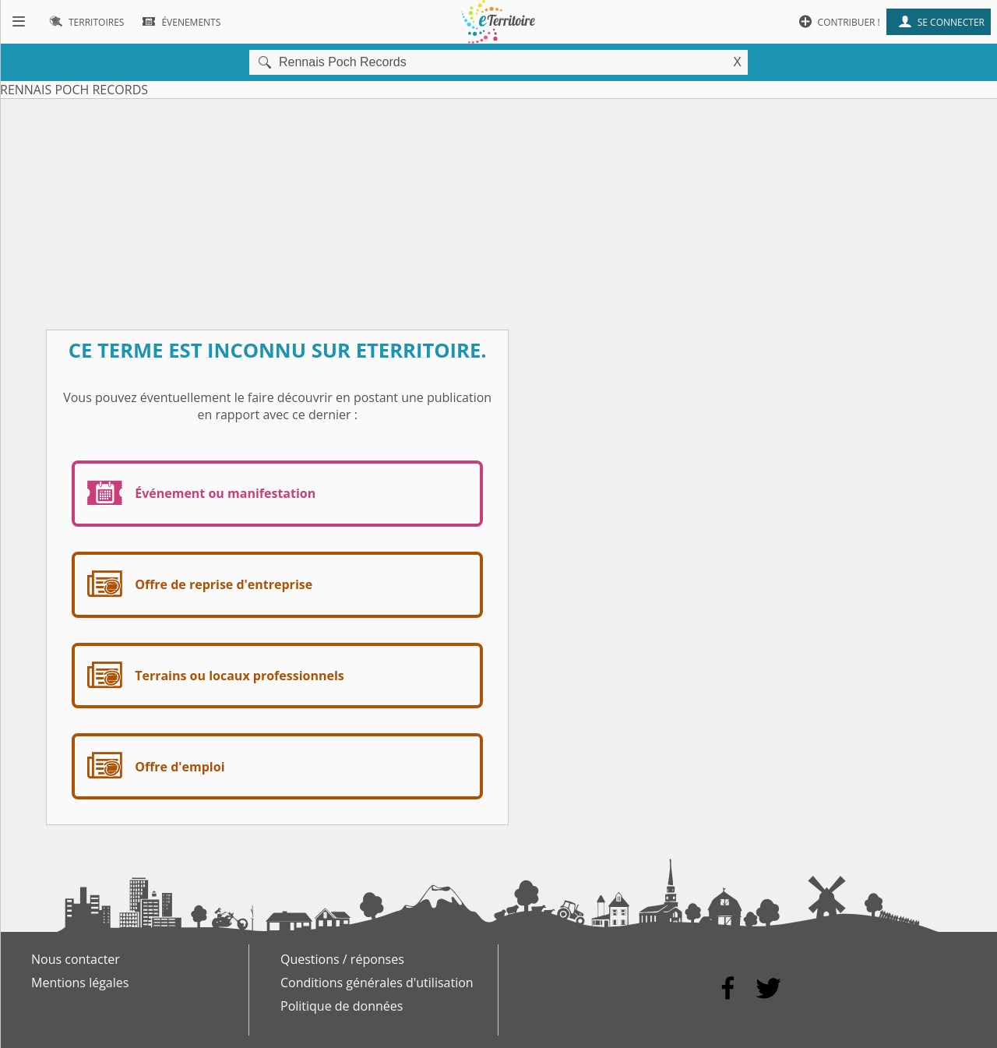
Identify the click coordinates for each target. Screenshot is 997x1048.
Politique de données (341, 1005)
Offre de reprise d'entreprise (196, 585)
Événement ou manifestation (198, 493)
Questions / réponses (342, 959)
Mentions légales (80, 982)
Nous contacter (75, 959)
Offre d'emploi (152, 766)
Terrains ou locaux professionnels (212, 676)
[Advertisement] (498, 208)
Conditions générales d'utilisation (377, 982)
